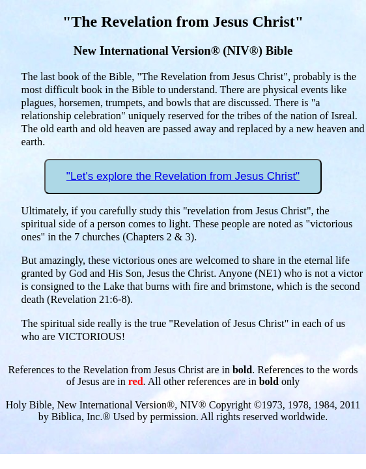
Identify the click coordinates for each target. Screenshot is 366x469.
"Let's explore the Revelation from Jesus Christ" (183, 176)
